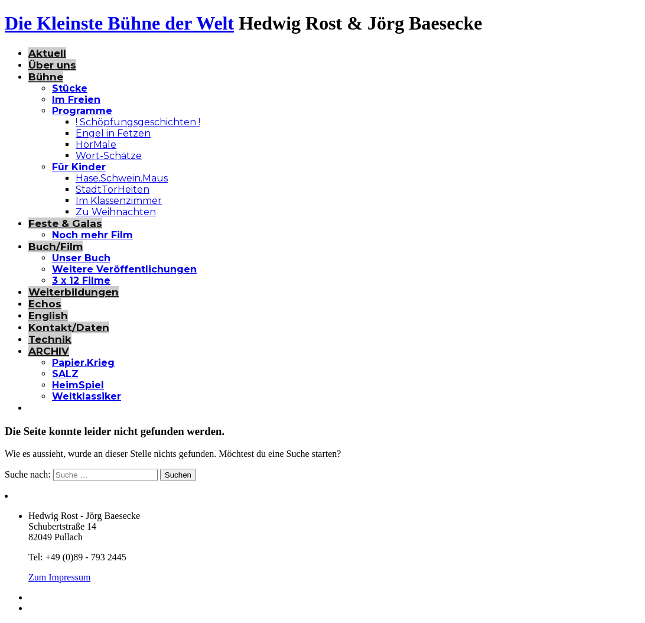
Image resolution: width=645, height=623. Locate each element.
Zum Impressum (59, 577)
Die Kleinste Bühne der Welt (119, 23)
